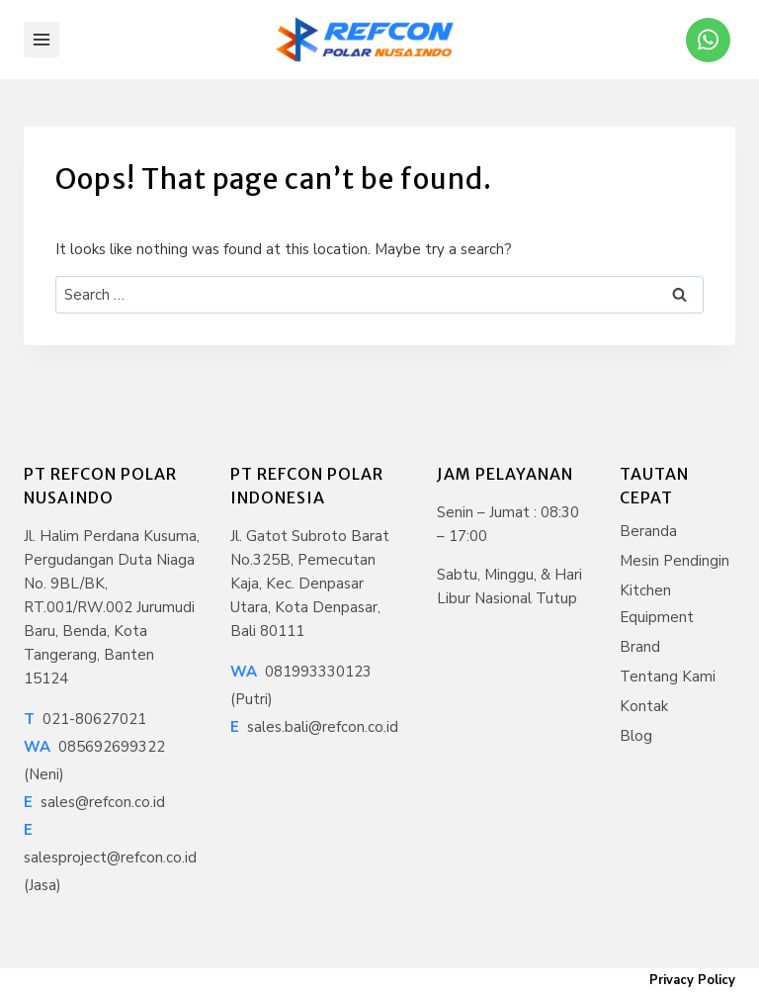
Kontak (644, 706)
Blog (636, 736)
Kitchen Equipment (657, 604)
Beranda (648, 531)
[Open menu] (41, 39)
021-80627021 (85, 719)
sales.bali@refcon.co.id (314, 727)
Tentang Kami (668, 676)
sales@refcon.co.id (94, 802)
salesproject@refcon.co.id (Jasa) (110, 857)
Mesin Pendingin (674, 561)
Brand (640, 647)
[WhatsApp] (708, 40)
